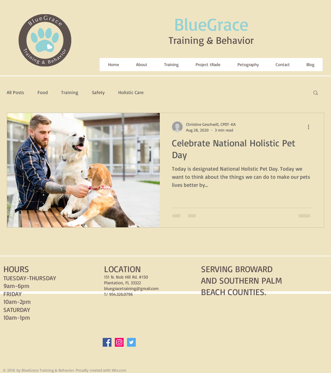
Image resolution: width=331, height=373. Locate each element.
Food (42, 92)
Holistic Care (131, 92)
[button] (315, 93)
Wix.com (119, 370)
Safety (98, 92)
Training (69, 92)
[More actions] (311, 127)
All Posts (15, 92)
